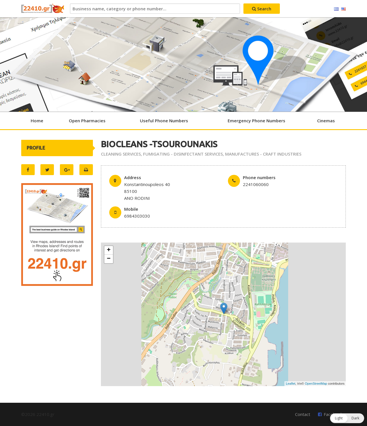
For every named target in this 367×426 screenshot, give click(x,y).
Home (37, 120)
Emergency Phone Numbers (256, 120)
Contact (302, 414)
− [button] (109, 259)
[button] (347, 418)
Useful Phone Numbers (164, 120)
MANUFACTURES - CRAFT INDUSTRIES (263, 154)
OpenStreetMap (316, 383)
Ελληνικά (336, 9)
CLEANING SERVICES (121, 154)
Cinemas (326, 120)
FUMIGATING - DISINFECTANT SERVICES (183, 154)
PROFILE (36, 147)
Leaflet (290, 383)
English (343, 9)
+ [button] (109, 250)
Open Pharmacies (87, 120)
